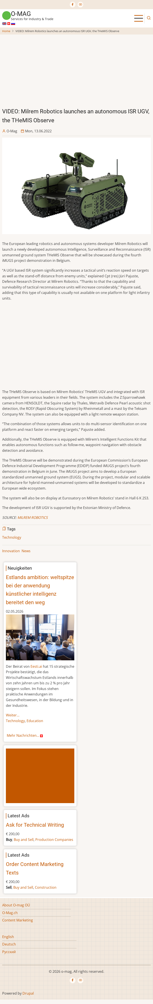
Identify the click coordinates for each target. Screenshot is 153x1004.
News (26, 551)
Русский (9, 951)
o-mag (21, 13)
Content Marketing (17, 920)
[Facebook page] (72, 4)
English (8, 936)
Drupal (28, 993)
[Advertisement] (77, 67)
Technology (11, 537)
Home (6, 31)
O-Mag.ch (10, 912)
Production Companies (54, 839)
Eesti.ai (36, 666)
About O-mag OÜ (16, 905)
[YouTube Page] (80, 4)
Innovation (11, 551)
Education (35, 720)
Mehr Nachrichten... (25, 735)
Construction (45, 887)
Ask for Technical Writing (35, 825)
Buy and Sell (24, 839)
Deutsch (9, 944)
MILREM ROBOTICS (32, 517)
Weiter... (12, 715)
